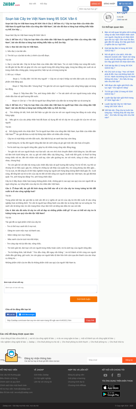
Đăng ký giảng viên (76, 375)
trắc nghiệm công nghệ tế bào (13, 342)
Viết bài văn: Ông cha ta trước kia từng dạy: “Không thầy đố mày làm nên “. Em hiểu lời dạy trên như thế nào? (119, 114)
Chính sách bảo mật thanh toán (13, 385)
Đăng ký (96, 4)
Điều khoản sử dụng (8, 378)
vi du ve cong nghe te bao (67, 338)
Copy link (90, 320)
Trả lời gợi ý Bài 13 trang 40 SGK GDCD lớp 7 (119, 92)
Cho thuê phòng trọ (99, 342)
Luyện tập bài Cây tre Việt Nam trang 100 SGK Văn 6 (118, 105)
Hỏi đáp (43, 4)
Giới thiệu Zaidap (41, 375)
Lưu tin (11, 314)
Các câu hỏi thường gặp (10, 375)
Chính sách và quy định (10, 382)
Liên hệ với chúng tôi (43, 382)
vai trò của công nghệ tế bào (42, 338)
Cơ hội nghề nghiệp (42, 378)
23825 (119, 20)
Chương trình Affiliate (77, 385)
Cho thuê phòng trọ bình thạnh (75, 342)
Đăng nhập (109, 4)
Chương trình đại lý (76, 382)
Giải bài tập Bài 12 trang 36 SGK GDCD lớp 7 (118, 66)
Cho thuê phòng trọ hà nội (48, 342)
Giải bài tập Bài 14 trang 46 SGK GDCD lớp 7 (118, 49)
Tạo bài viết (125, 4)
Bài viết (32, 4)
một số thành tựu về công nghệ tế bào (97, 338)
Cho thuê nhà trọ (117, 342)
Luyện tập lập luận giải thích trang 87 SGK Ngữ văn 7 (119, 99)
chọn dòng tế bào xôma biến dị (14, 338)
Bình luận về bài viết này (13, 282)
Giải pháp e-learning (76, 378)
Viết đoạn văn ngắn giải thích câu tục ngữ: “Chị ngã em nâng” (119, 86)
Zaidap (32, 342)
